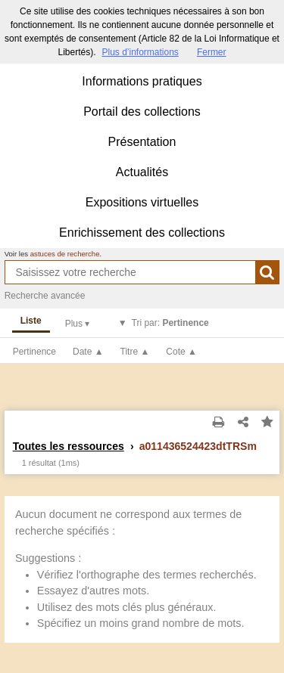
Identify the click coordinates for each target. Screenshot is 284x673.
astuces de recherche (65, 254)
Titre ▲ (135, 351)
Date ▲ (88, 351)
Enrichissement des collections (142, 232)
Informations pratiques (141, 81)
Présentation (142, 141)
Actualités (142, 172)
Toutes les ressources (68, 446)
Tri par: (170, 323)
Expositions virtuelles (142, 202)
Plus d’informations (139, 52)
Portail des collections (142, 111)
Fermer (211, 52)
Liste (31, 320)
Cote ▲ (181, 351)
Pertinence (34, 351)
